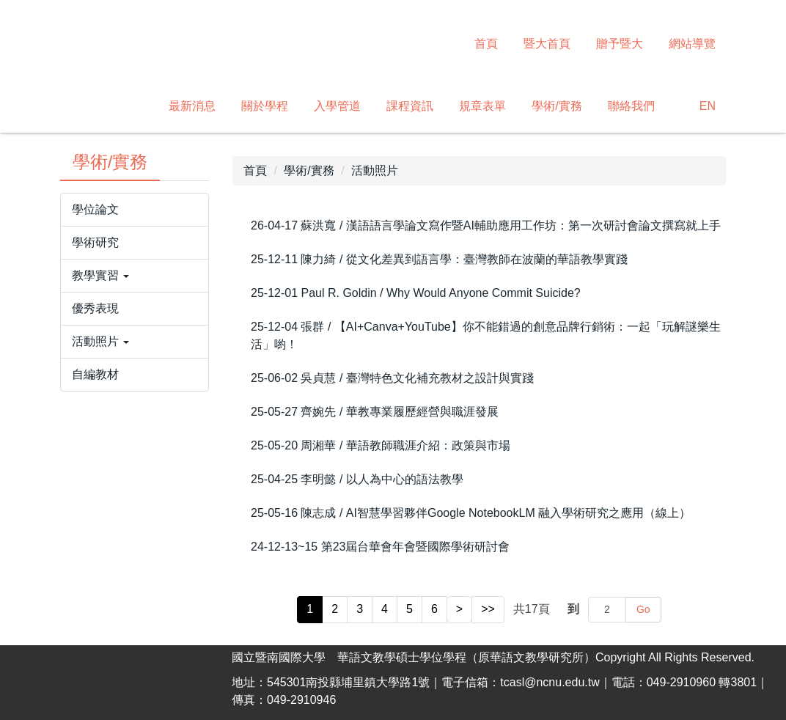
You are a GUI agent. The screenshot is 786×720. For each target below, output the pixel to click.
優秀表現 (95, 308)
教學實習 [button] (100, 275)
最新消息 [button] (192, 106)
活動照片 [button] (100, 341)
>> (488, 609)
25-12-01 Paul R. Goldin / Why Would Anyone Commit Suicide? (416, 293)
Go (643, 609)
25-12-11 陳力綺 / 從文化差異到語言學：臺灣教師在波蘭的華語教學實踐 (439, 259)
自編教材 (95, 374)
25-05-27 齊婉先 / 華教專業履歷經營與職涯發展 (375, 411)
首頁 (486, 43)
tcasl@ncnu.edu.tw (549, 682)
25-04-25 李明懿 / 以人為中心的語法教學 (357, 479)
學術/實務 (309, 170)
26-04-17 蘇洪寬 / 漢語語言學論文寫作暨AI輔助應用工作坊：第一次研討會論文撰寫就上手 (486, 225)
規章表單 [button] (482, 106)
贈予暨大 (619, 43)
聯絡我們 (631, 106)
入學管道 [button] (337, 106)
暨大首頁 (547, 43)
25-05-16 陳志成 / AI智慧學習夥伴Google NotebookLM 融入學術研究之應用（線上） (471, 513)
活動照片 (374, 170)
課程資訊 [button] (409, 106)
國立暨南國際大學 (279, 657)
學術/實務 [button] (556, 106)
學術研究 (95, 242)
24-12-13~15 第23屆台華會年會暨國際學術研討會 (380, 546)
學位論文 (95, 209)
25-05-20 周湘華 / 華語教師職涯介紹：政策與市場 (380, 445)
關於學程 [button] (264, 106)
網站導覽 (692, 43)
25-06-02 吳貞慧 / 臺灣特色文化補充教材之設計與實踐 (392, 378)
